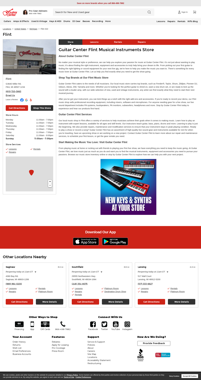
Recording (97, 21)
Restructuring (94, 363)
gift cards (45, 322)
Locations (7, 29)
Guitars (7, 21)
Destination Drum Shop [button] (115, 291)
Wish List (17, 348)
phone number (63, 322)
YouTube (115, 322)
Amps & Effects (21, 21)
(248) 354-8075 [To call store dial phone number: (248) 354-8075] (80, 284)
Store (70, 42)
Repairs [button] (12, 152)
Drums (67, 21)
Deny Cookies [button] (174, 376)
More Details (49, 302)
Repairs (171, 21)
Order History (19, 342)
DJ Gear (76, 21)
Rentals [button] (36, 149)
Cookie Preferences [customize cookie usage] (83, 377)
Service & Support (96, 342)
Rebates (56, 342)
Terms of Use (69, 377)
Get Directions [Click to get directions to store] (17, 108)
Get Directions (19, 302)
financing (19, 322)
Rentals (181, 21)
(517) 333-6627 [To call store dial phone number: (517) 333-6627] (145, 284)
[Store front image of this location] (29, 56)
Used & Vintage (39, 21)
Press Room (58, 351)
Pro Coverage (58, 348)
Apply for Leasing (60, 345)
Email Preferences (22, 351)
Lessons (161, 21)
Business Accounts (22, 354)
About (91, 348)
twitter (104, 322)
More (108, 21)
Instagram (127, 322)
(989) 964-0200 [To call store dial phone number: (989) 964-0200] (14, 284)
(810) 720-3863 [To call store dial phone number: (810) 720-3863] (13, 91)
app (32, 322)
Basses (86, 21)
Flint (7, 34)
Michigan (33, 29)
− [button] (50, 185)
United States (20, 29)
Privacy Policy (72, 375)
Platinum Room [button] (45, 291)
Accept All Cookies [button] (190, 376)
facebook (93, 322)
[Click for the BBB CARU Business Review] (162, 355)
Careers (91, 351)
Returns (16, 345)
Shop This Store (42, 108)
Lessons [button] (13, 149)
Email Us (10, 95)
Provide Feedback (154, 343)
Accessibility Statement (99, 360)
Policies (91, 345)
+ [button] (50, 181)
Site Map (92, 354)
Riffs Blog (193, 21)
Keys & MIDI (55, 21)
